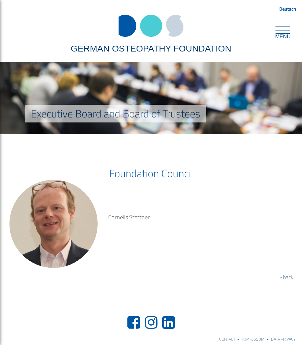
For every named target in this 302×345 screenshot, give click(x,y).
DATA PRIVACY (283, 339)
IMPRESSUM (253, 339)
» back (286, 277)
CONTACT (227, 339)
